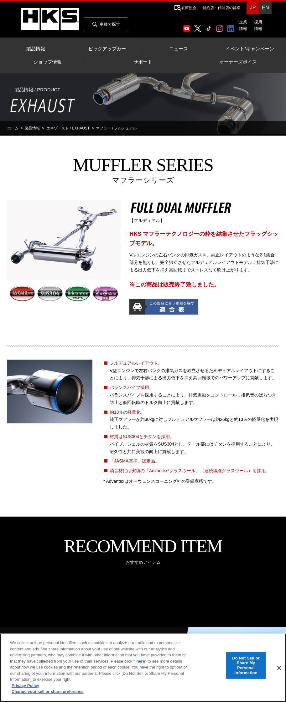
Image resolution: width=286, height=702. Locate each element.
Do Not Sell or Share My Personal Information (246, 665)
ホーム (12, 128)
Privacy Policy (25, 685)
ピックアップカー (107, 48)
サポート (142, 61)
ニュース (178, 48)
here (140, 661)
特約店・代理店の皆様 (221, 8)
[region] (143, 668)
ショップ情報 (48, 61)
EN (265, 7)
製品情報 (35, 48)
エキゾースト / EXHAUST (68, 128)
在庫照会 (188, 8)
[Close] (279, 668)
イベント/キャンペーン (250, 48)
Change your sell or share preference (48, 691)
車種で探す (106, 24)
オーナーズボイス (238, 61)
